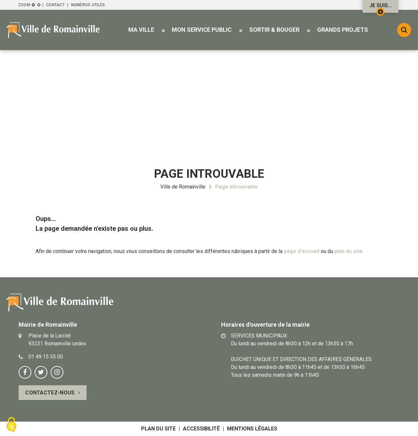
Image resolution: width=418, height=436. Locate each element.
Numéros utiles (88, 5)
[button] (141, 30)
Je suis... (380, 7)
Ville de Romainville (182, 187)
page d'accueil (301, 251)
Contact (55, 5)
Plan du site (158, 429)
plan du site (348, 251)
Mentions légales (252, 429)
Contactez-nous (49, 393)
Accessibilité (201, 429)
